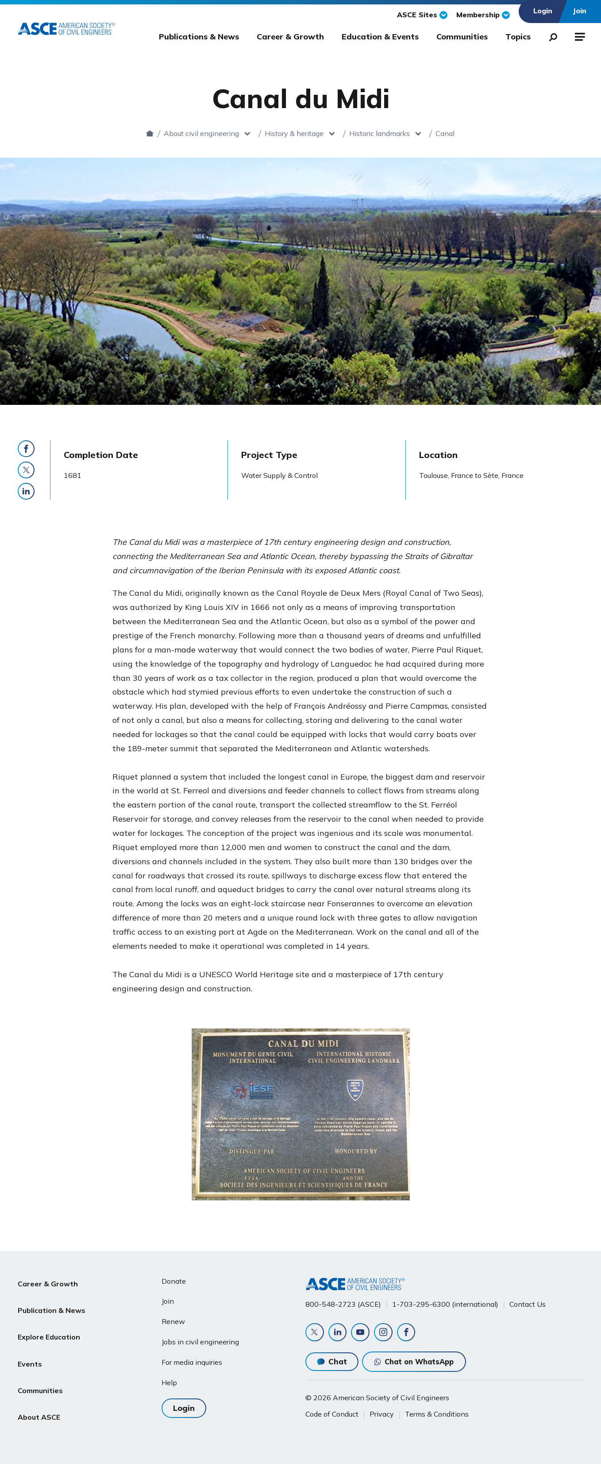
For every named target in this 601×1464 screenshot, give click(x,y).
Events (30, 1342)
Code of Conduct (331, 1414)
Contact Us (527, 1302)
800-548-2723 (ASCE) (343, 1302)
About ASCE (39, 1385)
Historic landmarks (367, 133)
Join (168, 1299)
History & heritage (282, 133)
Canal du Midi (445, 133)
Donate (174, 1279)
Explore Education (49, 1321)
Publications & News (199, 36)
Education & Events (380, 36)
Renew (173, 1319)
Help (169, 1380)
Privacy (382, 1414)
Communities (462, 36)
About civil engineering (189, 133)
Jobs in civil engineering (200, 1340)
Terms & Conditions (437, 1414)
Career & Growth (290, 36)
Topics (518, 36)
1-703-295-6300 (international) (445, 1302)
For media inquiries (192, 1360)
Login (184, 1406)
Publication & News (51, 1300)
